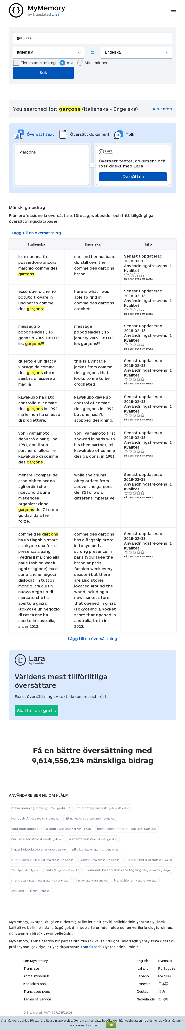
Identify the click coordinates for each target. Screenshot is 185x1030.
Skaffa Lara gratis (36, 710)
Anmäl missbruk (36, 976)
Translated (90, 947)
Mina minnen (92, 63)
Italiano (143, 968)
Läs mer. (92, 1025)
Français (143, 984)
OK (110, 1025)
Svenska (165, 961)
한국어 (163, 999)
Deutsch (144, 991)
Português (166, 968)
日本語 (163, 984)
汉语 (161, 991)
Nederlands (146, 999)
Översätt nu (133, 176)
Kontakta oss (34, 984)
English (142, 961)
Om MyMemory (35, 961)
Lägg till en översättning (36, 232)
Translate (31, 968)
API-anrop (162, 108)
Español (143, 976)
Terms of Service (37, 999)
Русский (164, 976)
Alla (66, 63)
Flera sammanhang (34, 63)
